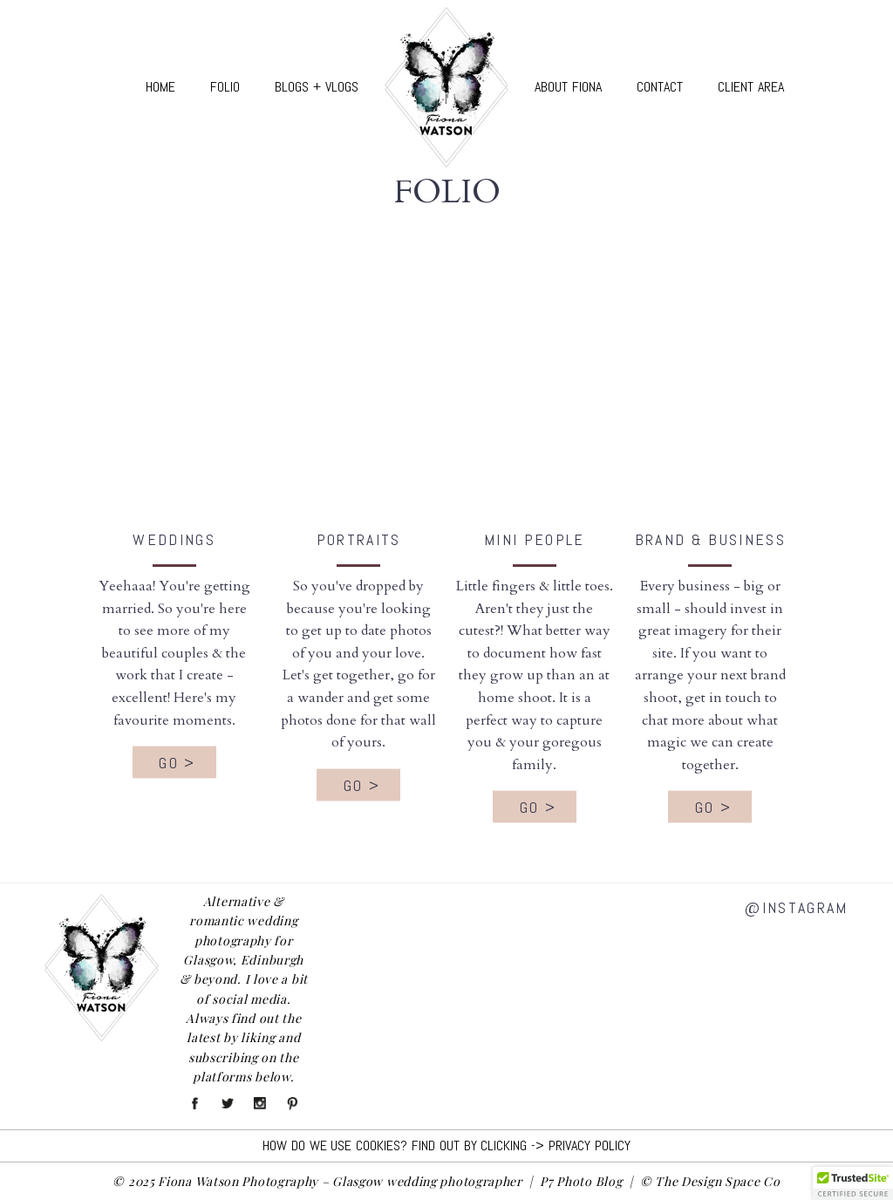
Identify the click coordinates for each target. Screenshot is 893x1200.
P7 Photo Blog (581, 1181)
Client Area (751, 87)
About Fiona (568, 87)
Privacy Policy (590, 1145)
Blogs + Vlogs (316, 87)
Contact (660, 87)
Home (160, 87)
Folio (225, 87)
